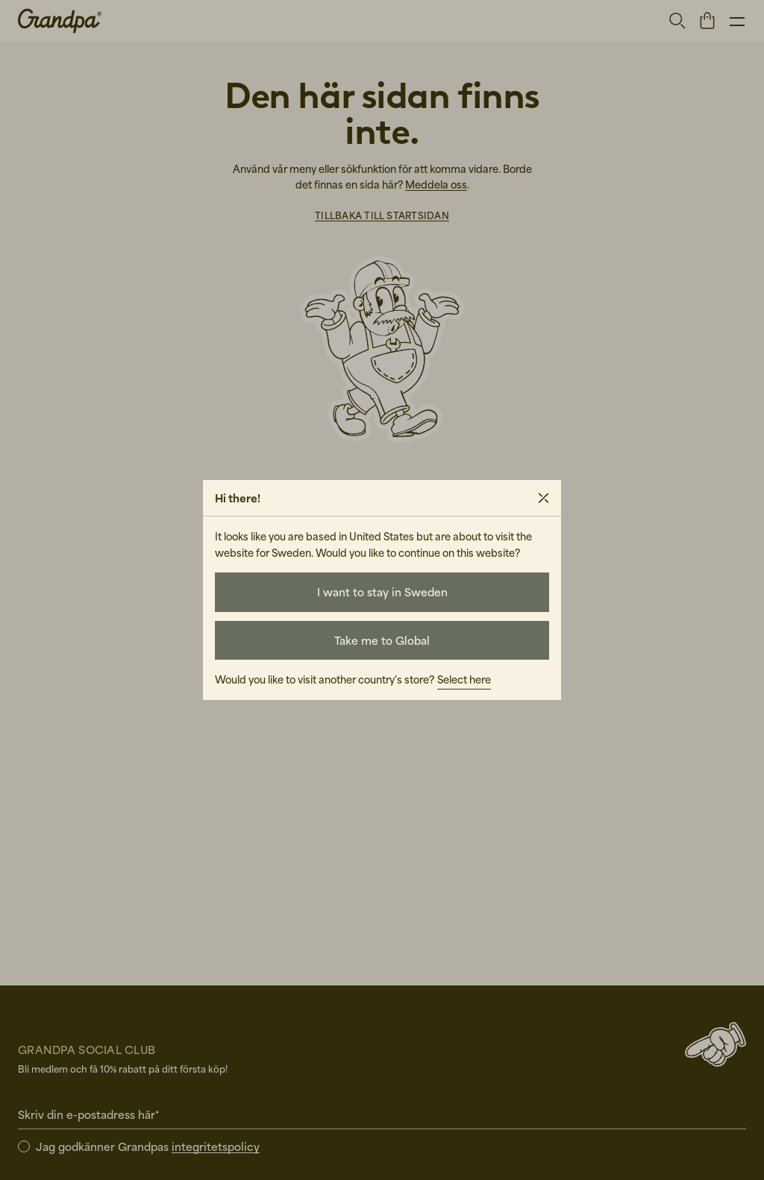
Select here (464, 679)
